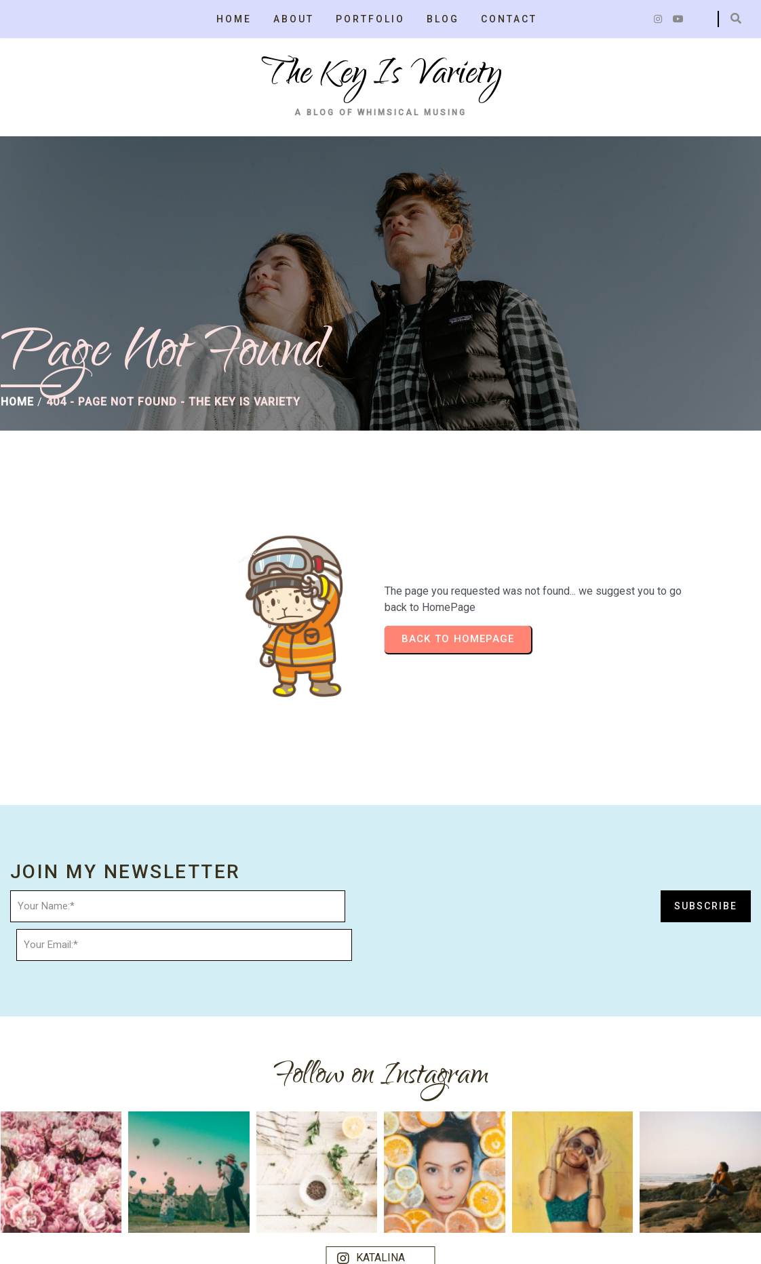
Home (16, 409)
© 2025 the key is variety (76, 1241)
